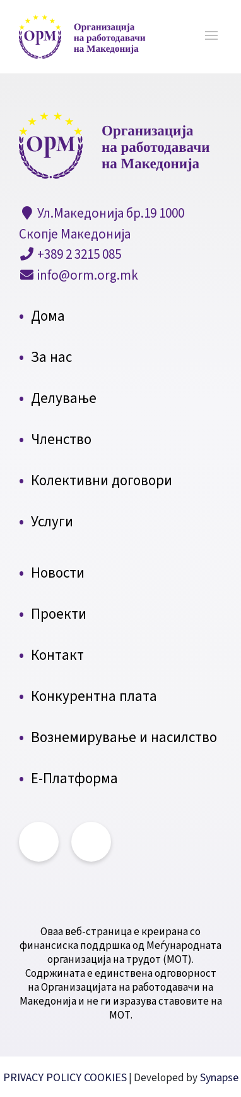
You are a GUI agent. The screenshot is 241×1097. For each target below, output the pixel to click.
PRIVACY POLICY (43, 1078)
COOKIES (105, 1078)
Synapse (217, 1078)
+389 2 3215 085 (78, 254)
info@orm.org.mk (86, 275)
